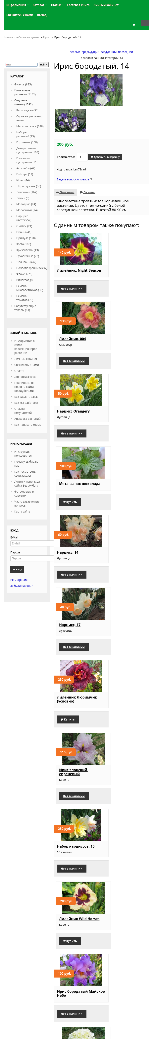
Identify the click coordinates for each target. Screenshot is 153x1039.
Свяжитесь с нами (26, 365)
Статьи (57, 5)
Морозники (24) (27, 210)
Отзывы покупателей (23, 411)
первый (75, 52)
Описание (65, 189)
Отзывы (87, 189)
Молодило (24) (26, 204)
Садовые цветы (28, 37)
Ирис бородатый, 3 (74, 711)
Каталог (40, 5)
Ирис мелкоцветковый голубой (122, 930)
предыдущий (90, 52)
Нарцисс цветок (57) (23, 218)
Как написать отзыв (27, 424)
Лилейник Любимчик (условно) (76, 483)
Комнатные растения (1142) (25, 92)
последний (125, 52)
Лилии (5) (22, 198)
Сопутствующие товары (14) (25, 308)
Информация (17, 5)
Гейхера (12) (24, 174)
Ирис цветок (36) (29, 186)
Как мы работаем (26, 403)
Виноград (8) (24, 280)
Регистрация (18, 580)
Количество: (66, 154)
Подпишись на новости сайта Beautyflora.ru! (24, 387)
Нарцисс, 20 (116, 854)
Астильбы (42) (25, 168)
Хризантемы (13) (27, 250)
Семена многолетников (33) (29, 288)
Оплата (19, 371)
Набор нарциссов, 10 (76, 557)
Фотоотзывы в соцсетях (24, 493)
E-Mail (14, 537)
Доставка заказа (25, 377)
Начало (9, 37)
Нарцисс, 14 (67, 410)
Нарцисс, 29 (116, 783)
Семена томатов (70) (24, 298)
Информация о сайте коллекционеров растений (25, 347)
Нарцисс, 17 (116, 410)
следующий (109, 52)
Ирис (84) (23, 180)
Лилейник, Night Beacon (72, 269)
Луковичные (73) (27, 256)
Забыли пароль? (21, 586)
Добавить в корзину (105, 153)
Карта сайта (22, 511)
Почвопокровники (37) (31, 268)
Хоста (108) (23, 244)
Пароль (15, 552)
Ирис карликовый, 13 (125, 711)
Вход (17, 569)
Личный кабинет (25, 359)
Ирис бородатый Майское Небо (72, 634)
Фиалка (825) (23, 84)
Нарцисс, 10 (67, 854)
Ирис (46, 37)
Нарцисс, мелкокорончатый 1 (75, 928)
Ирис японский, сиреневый (120, 483)
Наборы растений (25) (25, 134)
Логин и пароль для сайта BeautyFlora (27, 483)
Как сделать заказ (26, 397)
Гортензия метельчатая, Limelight (118, 636)
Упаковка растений (27, 419)
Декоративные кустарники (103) (27, 150)
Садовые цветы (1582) (23, 102)
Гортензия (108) (27, 142)
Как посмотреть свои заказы (25, 473)
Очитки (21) (24, 226)
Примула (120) (26, 238)
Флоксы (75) (24, 274)
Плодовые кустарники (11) (26, 160)
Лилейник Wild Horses (119, 559)
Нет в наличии (71, 289)
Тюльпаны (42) (26, 262)
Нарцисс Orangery (73, 338)
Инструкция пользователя (23, 453)
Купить (117, 361)
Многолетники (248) (30, 126)
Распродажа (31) (27, 110)
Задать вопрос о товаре (73, 176)
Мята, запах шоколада (117, 340)
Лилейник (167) (26, 192)
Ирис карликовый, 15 (76, 783)
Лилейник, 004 (119, 267)
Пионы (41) (23, 232)
